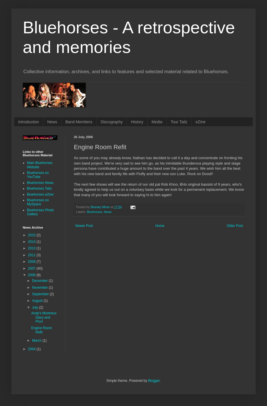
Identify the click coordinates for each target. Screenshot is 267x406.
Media (157, 122)
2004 (32, 349)
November (40, 288)
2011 (32, 255)
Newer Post (84, 226)
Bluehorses (94, 212)
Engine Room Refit (41, 330)
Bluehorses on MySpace (38, 202)
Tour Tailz (179, 122)
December (40, 281)
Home (159, 226)
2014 (32, 242)
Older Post (235, 226)
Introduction (28, 122)
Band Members (78, 122)
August (38, 301)
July (35, 307)
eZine (201, 122)
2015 (32, 235)
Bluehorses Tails (39, 188)
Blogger (154, 381)
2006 (32, 275)
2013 (32, 248)
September (41, 294)
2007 (32, 268)
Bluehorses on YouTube (38, 175)
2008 (32, 262)
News (52, 122)
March (37, 341)
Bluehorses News (40, 183)
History (137, 122)
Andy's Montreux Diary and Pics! (44, 317)
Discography (112, 122)
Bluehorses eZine (40, 194)
